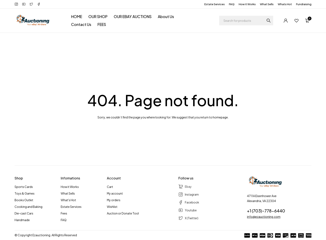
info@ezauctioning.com (263, 216)
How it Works (247, 4)
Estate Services (214, 4)
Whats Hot (285, 4)
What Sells (267, 4)
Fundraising (303, 4)
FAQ (232, 4)
